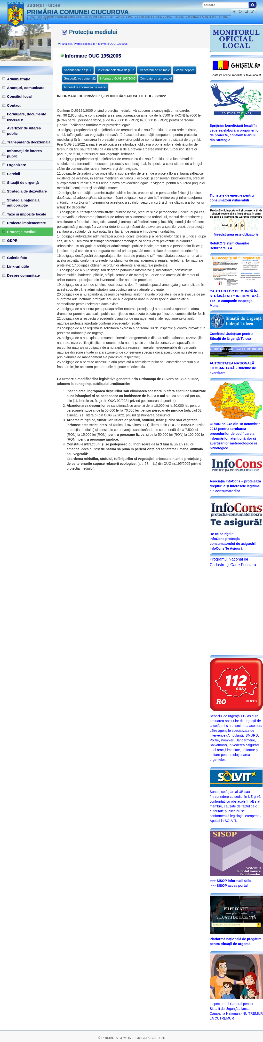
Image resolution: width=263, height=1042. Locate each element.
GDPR (12, 240)
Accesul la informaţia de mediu (85, 87)
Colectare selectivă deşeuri (115, 70)
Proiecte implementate (26, 223)
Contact (14, 105)
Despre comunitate (23, 275)
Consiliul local (19, 96)
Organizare (16, 165)
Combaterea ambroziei (156, 78)
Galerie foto (17, 258)
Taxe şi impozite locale (26, 214)
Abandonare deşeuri (78, 70)
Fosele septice (184, 70)
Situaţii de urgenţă (23, 182)
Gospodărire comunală (80, 78)
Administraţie (18, 79)
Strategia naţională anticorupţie (23, 202)
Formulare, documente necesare (26, 116)
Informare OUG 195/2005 (112, 43)
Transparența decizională (28, 142)
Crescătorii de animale (154, 70)
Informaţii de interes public (24, 153)
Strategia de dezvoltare (27, 191)
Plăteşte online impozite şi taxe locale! (236, 75)
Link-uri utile (18, 266)
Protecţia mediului (23, 232)
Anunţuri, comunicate (25, 88)
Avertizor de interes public (24, 130)
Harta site (66, 43)
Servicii (13, 174)
